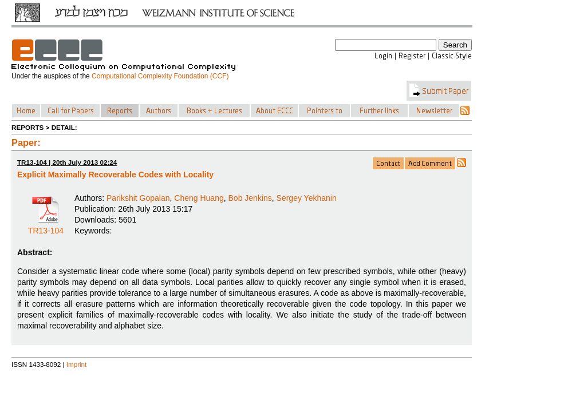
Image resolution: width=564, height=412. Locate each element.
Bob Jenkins (250, 198)
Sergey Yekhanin (307, 198)
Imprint (76, 364)
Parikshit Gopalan (138, 198)
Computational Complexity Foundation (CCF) (160, 76)
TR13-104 (46, 226)
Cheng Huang (198, 198)
